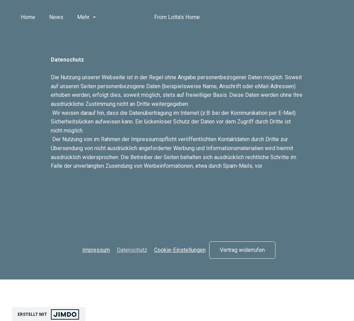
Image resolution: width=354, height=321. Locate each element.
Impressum (96, 250)
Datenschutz (132, 250)
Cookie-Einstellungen (180, 250)
